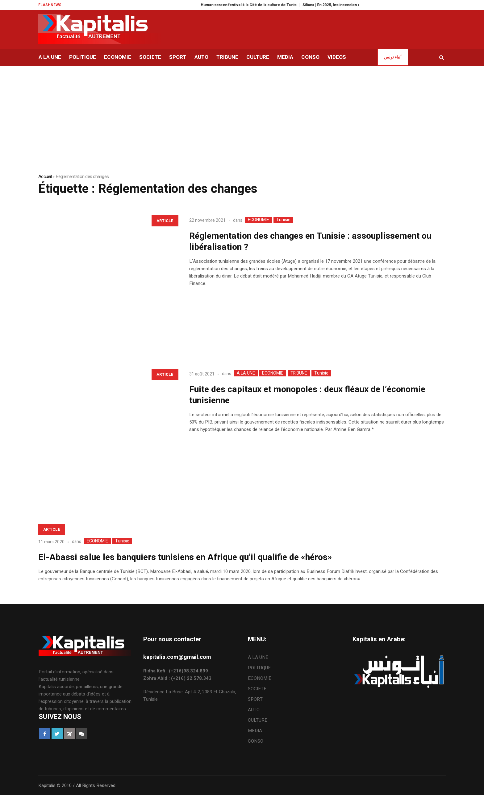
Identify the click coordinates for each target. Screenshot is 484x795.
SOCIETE (257, 688)
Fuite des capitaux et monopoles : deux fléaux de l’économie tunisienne (307, 395)
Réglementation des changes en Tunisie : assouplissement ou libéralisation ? (310, 242)
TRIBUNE (298, 373)
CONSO (255, 741)
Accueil (45, 176)
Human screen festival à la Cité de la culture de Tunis (259, 5)
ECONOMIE (258, 220)
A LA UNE (246, 373)
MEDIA (255, 730)
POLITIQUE (259, 667)
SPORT (255, 699)
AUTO (254, 709)
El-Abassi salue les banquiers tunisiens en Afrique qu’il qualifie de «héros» (185, 557)
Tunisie (283, 220)
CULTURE (257, 720)
